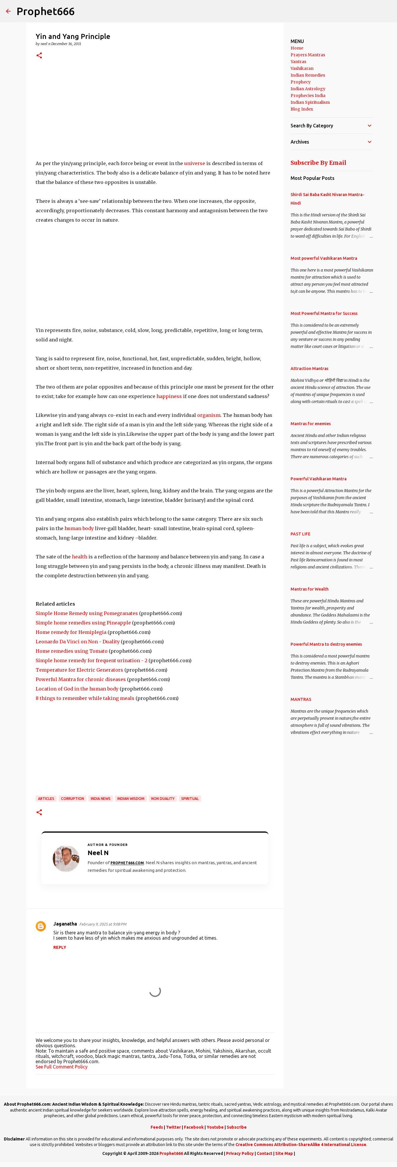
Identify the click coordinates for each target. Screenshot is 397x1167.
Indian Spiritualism (310, 102)
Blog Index (302, 109)
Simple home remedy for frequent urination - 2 (91, 660)
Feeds (157, 1127)
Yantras (298, 61)
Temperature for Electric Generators (79, 670)
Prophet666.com (127, 863)
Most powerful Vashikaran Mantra (324, 258)
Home (297, 48)
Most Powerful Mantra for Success (324, 313)
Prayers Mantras (308, 54)
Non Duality (162, 799)
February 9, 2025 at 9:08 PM (102, 924)
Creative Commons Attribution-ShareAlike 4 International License (300, 1144)
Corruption (72, 799)
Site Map (284, 1153)
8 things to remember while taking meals (85, 698)
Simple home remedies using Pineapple (83, 623)
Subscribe (237, 1127)
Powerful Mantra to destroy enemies (326, 644)
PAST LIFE (300, 534)
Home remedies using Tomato (72, 651)
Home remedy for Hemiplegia (71, 632)
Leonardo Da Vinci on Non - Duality (78, 642)
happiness (169, 396)
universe (194, 163)
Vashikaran (302, 68)
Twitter (173, 1127)
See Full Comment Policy (62, 1066)
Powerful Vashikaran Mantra (319, 478)
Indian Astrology (308, 88)
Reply (59, 947)
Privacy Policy (240, 1153)
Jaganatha (65, 923)
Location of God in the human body (77, 689)
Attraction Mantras (309, 368)
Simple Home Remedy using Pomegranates (87, 613)
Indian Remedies (308, 75)
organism (208, 415)
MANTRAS (301, 699)
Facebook (194, 1127)
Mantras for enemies (311, 423)
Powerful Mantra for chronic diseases (81, 679)
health (79, 557)
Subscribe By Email (318, 162)
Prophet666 (46, 11)
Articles (46, 799)
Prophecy (301, 82)
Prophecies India (308, 95)
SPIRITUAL (190, 799)
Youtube (215, 1127)
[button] (39, 56)
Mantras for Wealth (310, 589)
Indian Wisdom (130, 799)
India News (101, 799)
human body (79, 528)
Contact (264, 1153)
